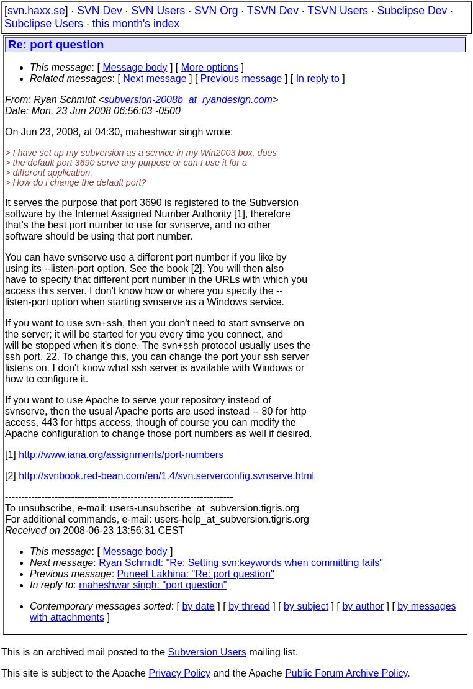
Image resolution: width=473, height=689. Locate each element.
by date (198, 606)
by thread (249, 606)
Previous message (241, 78)
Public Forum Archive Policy (346, 673)
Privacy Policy (179, 673)
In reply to (318, 78)
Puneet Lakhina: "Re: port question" (195, 574)
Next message (154, 78)
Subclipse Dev (412, 10)
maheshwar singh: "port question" (153, 585)
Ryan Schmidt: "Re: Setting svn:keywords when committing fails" (241, 562)
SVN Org (216, 10)
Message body (134, 67)
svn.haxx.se (36, 10)
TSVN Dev (273, 10)
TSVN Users (337, 10)
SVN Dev (99, 10)
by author (363, 606)
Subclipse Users (43, 23)
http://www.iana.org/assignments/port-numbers (121, 454)
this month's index (135, 23)
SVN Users (158, 10)
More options (210, 67)
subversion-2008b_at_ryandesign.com (188, 99)
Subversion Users (207, 652)
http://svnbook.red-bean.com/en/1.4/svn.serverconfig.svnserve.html (166, 476)
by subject (306, 606)
